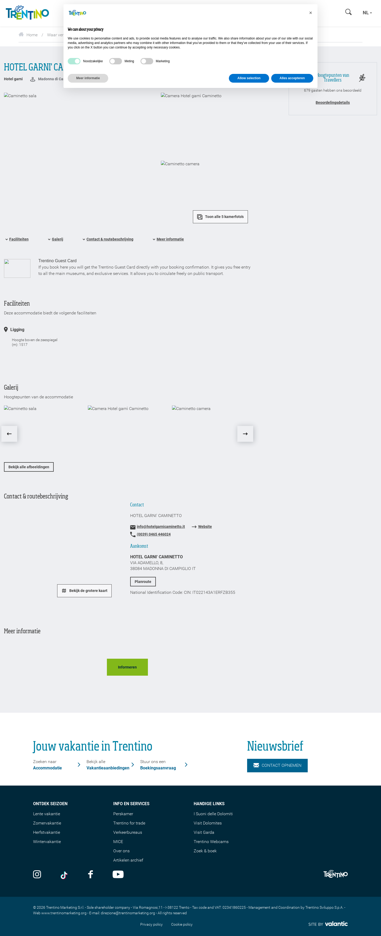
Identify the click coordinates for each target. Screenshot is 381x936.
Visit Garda (204, 832)
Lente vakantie (46, 813)
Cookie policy (182, 924)
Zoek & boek (205, 850)
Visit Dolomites (208, 823)
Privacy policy (151, 924)
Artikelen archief (128, 860)
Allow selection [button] (248, 78)
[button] (310, 12)
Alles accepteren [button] (292, 78)
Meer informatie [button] (88, 78)
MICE (118, 841)
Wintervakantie (47, 841)
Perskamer (123, 813)
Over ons (121, 850)
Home (28, 34)
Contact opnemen (277, 765)
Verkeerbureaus (127, 832)
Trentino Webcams (211, 841)
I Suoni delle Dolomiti (213, 813)
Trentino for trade (129, 823)
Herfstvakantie (46, 832)
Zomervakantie (47, 823)
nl (367, 12)
